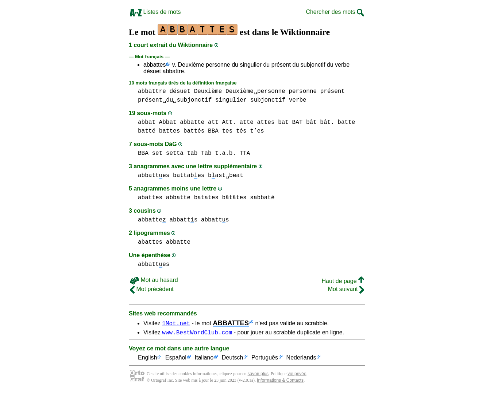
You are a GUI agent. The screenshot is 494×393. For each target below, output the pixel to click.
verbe (297, 100)
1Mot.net (176, 323)
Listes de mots (155, 12)
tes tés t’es (243, 131)
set (157, 153)
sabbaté (262, 198)
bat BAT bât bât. (306, 122)
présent (332, 91)
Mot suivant (346, 289)
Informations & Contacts (280, 381)
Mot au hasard (154, 280)
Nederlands (301, 359)
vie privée (296, 374)
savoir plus (258, 374)
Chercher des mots (335, 12)
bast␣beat (225, 176)
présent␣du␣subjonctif (175, 100)
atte (246, 122)
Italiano (204, 359)
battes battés (182, 131)
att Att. (222, 122)
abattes (150, 198)
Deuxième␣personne (255, 91)
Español (175, 359)
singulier (231, 100)
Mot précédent (152, 289)
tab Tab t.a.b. (211, 153)
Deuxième (208, 91)
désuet (179, 91)
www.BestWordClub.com (197, 333)
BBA (213, 131)
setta (175, 153)
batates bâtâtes (220, 198)
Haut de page (342, 281)
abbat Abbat (157, 122)
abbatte (192, 122)
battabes (188, 176)
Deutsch (232, 359)
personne (303, 91)
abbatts (183, 220)
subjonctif (267, 100)
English (147, 359)
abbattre (152, 91)
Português (264, 359)
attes (265, 122)
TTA (244, 153)
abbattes (154, 65)
